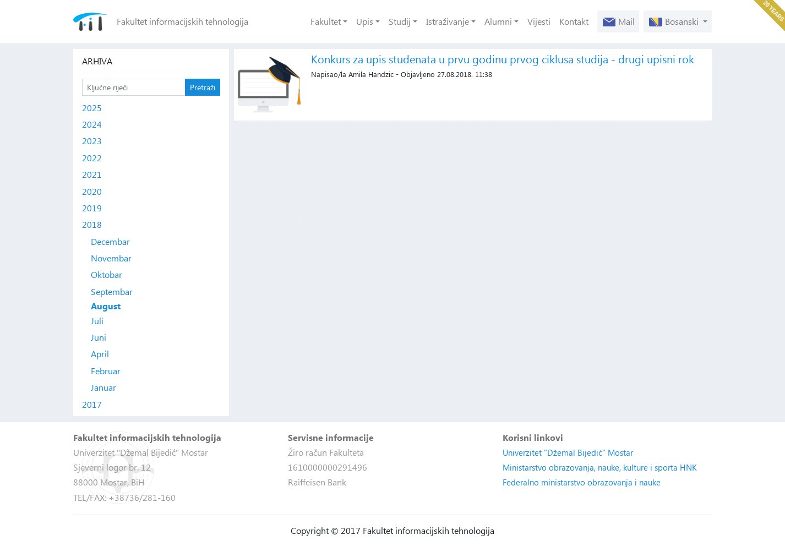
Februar (106, 370)
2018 (92, 224)
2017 (92, 404)
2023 (92, 140)
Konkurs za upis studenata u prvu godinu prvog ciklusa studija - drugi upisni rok (502, 58)
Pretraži (202, 87)
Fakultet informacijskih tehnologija (182, 21)
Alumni (498, 21)
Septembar (112, 291)
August (106, 306)
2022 (92, 157)
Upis (364, 21)
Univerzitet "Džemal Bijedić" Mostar (568, 452)
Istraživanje (447, 21)
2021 (92, 174)
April (100, 353)
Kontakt (573, 21)
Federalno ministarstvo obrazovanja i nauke (582, 482)
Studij (400, 21)
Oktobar (106, 274)
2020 (92, 191)
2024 (92, 124)
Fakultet (325, 21)
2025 (92, 107)
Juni (98, 337)
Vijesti (538, 21)
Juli (97, 320)
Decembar (110, 241)
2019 (92, 208)
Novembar (111, 258)
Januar (103, 387)
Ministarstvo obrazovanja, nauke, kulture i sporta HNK (600, 467)
